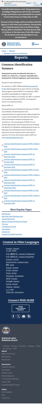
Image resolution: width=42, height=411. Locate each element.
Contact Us (6, 232)
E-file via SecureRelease (10, 379)
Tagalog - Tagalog (13, 287)
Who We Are (6, 214)
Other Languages (37, 4)
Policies (14, 346)
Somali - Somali (12, 284)
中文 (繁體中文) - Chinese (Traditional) (20, 254)
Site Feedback (7, 392)
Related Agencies (8, 376)
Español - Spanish (12, 248)
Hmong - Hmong (12, 268)
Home (4, 51)
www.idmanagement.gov (14, 137)
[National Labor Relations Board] (4, 44)
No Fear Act (7, 348)
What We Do (6, 357)
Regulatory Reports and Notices (15, 53)
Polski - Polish (11, 273)
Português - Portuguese (15, 276)
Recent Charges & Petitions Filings (14, 221)
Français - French (12, 259)
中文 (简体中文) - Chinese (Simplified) (20, 257)
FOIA (38, 346)
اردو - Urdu (10, 289)
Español (28, 3)
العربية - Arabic (11, 251)
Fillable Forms (7, 373)
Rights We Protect (8, 354)
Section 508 (6, 382)
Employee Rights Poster (11, 385)
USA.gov (31, 346)
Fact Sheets (6, 370)
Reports (12, 51)
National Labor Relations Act (12, 216)
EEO (15, 348)
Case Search (6, 229)
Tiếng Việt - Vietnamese (15, 292)
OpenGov (22, 346)
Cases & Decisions (8, 219)
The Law (5, 224)
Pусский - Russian (12, 281)
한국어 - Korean (12, 270)
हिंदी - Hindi (10, 265)
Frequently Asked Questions (12, 234)
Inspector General (8, 367)
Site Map (6, 346)
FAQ (3, 395)
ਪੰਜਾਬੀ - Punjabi (11, 279)
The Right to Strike (9, 226)
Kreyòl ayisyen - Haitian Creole (17, 262)
